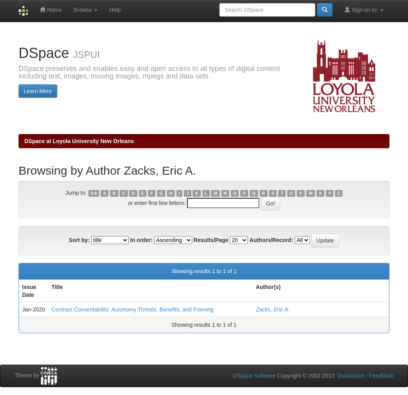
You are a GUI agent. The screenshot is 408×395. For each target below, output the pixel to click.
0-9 (94, 193)
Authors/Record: (271, 240)
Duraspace (350, 376)
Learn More (38, 91)
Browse (86, 10)
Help (115, 10)
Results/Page (211, 240)
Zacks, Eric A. (273, 309)
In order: (141, 240)
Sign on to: (364, 9)
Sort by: (79, 240)
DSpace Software (254, 376)
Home (51, 9)
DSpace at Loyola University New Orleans (79, 141)
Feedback (381, 376)
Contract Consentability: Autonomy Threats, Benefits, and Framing (132, 309)
